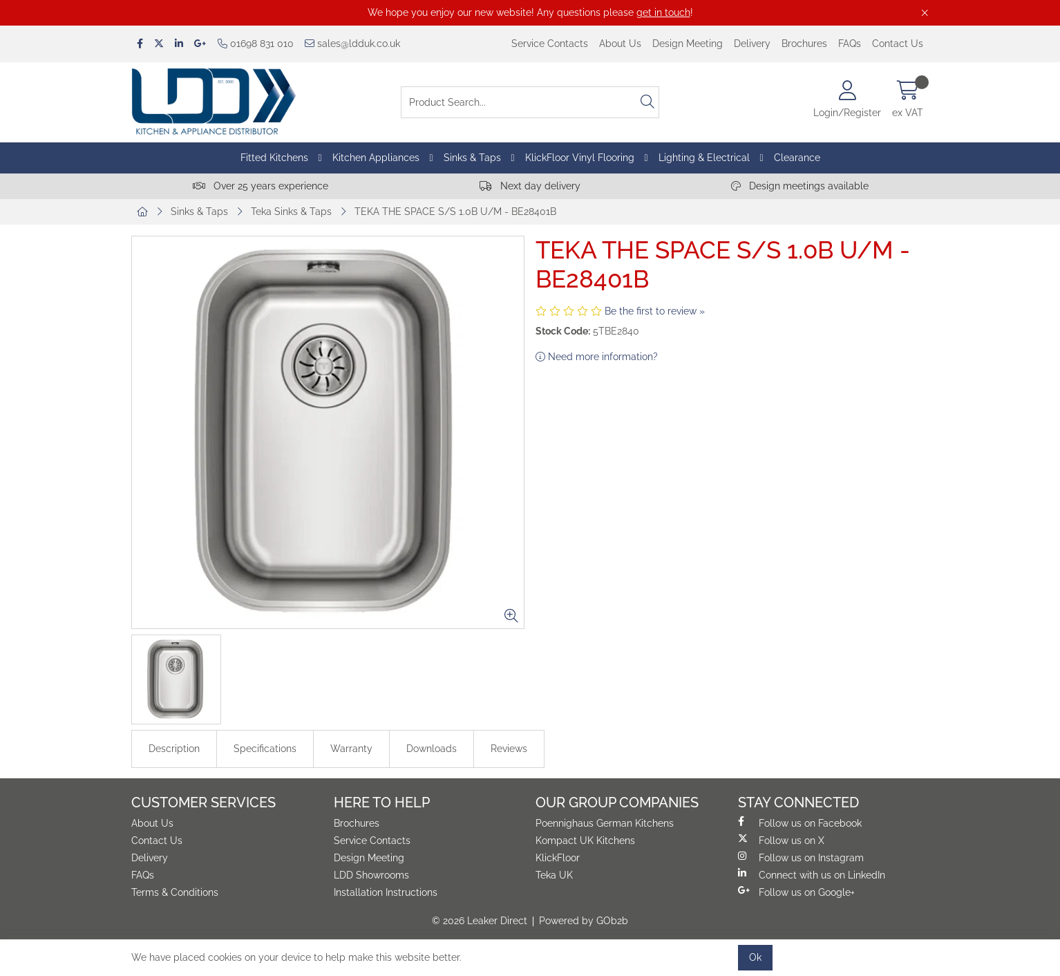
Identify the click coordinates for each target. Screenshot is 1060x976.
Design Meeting (687, 43)
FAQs (849, 43)
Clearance (797, 157)
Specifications (265, 748)
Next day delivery (530, 185)
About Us (620, 43)
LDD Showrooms (371, 875)
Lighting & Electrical (704, 157)
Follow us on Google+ (796, 891)
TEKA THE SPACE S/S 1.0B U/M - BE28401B (455, 211)
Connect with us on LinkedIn (811, 874)
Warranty (351, 748)
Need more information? (597, 356)
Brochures (804, 43)
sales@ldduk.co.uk (352, 43)
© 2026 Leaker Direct (479, 920)
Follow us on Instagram (801, 857)
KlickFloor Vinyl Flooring (579, 157)
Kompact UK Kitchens (585, 840)
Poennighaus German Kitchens (605, 823)
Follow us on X (781, 840)
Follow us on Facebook (800, 822)
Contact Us (897, 43)
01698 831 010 (256, 43)
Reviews (509, 748)
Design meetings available (800, 185)
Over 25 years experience (260, 185)
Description (174, 748)
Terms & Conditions (174, 892)
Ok (755, 957)
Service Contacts (549, 43)
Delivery (752, 43)
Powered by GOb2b (583, 920)
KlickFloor (558, 857)
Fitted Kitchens (274, 157)
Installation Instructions (385, 892)
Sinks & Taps (472, 157)
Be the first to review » (655, 311)
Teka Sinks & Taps (291, 211)
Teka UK (554, 875)
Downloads (431, 748)
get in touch (663, 12)
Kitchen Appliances (375, 157)
